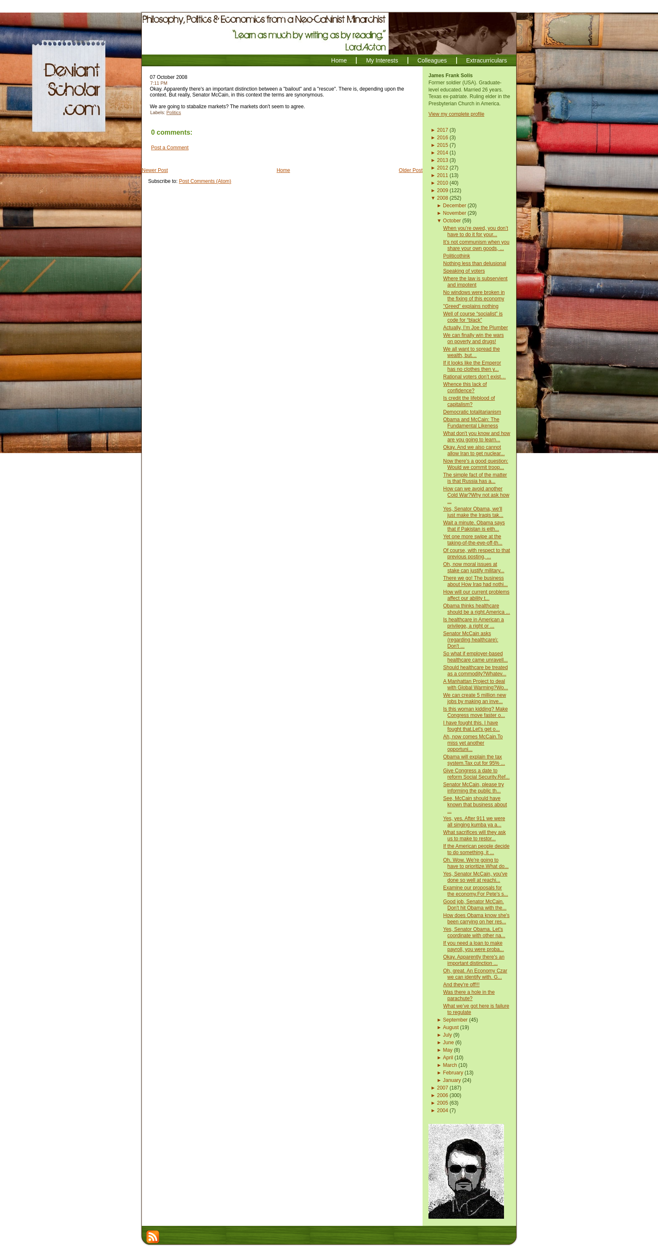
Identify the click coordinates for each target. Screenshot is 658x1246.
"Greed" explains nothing (471, 306)
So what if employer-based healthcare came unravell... (475, 657)
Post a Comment (169, 148)
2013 (442, 160)
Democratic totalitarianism (472, 412)
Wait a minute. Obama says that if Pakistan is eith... (474, 526)
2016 (442, 138)
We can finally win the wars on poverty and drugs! (473, 338)
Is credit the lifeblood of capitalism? (469, 401)
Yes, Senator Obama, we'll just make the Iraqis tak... (473, 512)
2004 (442, 1110)
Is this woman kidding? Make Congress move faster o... (475, 712)
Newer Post (155, 170)
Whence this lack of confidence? (465, 387)
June (448, 1042)
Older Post (411, 170)
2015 (442, 145)
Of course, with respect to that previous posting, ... (476, 553)
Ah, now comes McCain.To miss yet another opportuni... (473, 743)
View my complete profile (456, 114)
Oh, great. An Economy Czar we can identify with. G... (475, 974)
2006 (442, 1095)
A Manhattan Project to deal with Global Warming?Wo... (475, 684)
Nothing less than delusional (474, 263)
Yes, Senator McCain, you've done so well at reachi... (475, 877)
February (453, 1073)
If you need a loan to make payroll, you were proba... (473, 946)
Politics (174, 112)
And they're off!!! (461, 985)
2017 (442, 130)
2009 (442, 190)
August (451, 1027)
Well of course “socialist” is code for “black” (473, 317)
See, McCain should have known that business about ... (475, 804)
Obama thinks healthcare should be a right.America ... (476, 609)
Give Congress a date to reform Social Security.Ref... (476, 774)
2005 (442, 1103)
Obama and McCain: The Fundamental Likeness (471, 423)
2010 (442, 183)
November (454, 213)
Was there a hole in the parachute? (469, 995)
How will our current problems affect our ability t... (476, 595)
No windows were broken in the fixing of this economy (474, 295)
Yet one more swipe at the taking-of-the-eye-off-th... (472, 540)
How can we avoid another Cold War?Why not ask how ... (476, 495)
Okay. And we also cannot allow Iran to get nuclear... (474, 450)
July (447, 1035)
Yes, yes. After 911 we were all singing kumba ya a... (474, 822)
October (452, 221)
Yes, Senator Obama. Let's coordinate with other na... (474, 932)
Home (283, 170)
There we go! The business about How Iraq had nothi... (475, 581)
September (455, 1020)
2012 (442, 168)
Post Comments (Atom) (205, 181)
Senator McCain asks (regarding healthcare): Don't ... (470, 640)
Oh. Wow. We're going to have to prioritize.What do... (476, 863)
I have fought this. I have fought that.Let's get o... (471, 726)
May (448, 1050)
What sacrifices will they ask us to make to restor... (474, 835)
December (454, 206)
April (448, 1058)
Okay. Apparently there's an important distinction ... (473, 960)
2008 (442, 198)
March (450, 1065)
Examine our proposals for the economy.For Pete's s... (475, 891)
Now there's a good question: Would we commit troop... (475, 464)
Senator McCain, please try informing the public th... (473, 788)
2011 (442, 175)
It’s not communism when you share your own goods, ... (476, 245)
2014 (442, 153)
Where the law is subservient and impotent (475, 282)
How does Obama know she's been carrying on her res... (476, 918)
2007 (442, 1088)
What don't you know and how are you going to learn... (476, 436)
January (452, 1080)
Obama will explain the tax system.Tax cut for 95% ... (474, 760)
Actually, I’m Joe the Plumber (475, 328)
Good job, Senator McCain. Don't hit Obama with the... (475, 905)
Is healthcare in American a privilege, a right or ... (473, 623)
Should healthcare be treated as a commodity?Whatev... (475, 671)
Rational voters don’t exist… (474, 377)
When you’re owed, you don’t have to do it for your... (475, 231)
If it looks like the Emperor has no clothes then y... (472, 366)
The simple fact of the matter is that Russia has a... (475, 478)
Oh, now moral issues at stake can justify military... (473, 567)
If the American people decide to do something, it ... (476, 849)
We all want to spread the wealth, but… (471, 352)
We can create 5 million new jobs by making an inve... (474, 698)
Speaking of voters (464, 271)
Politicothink (456, 256)
